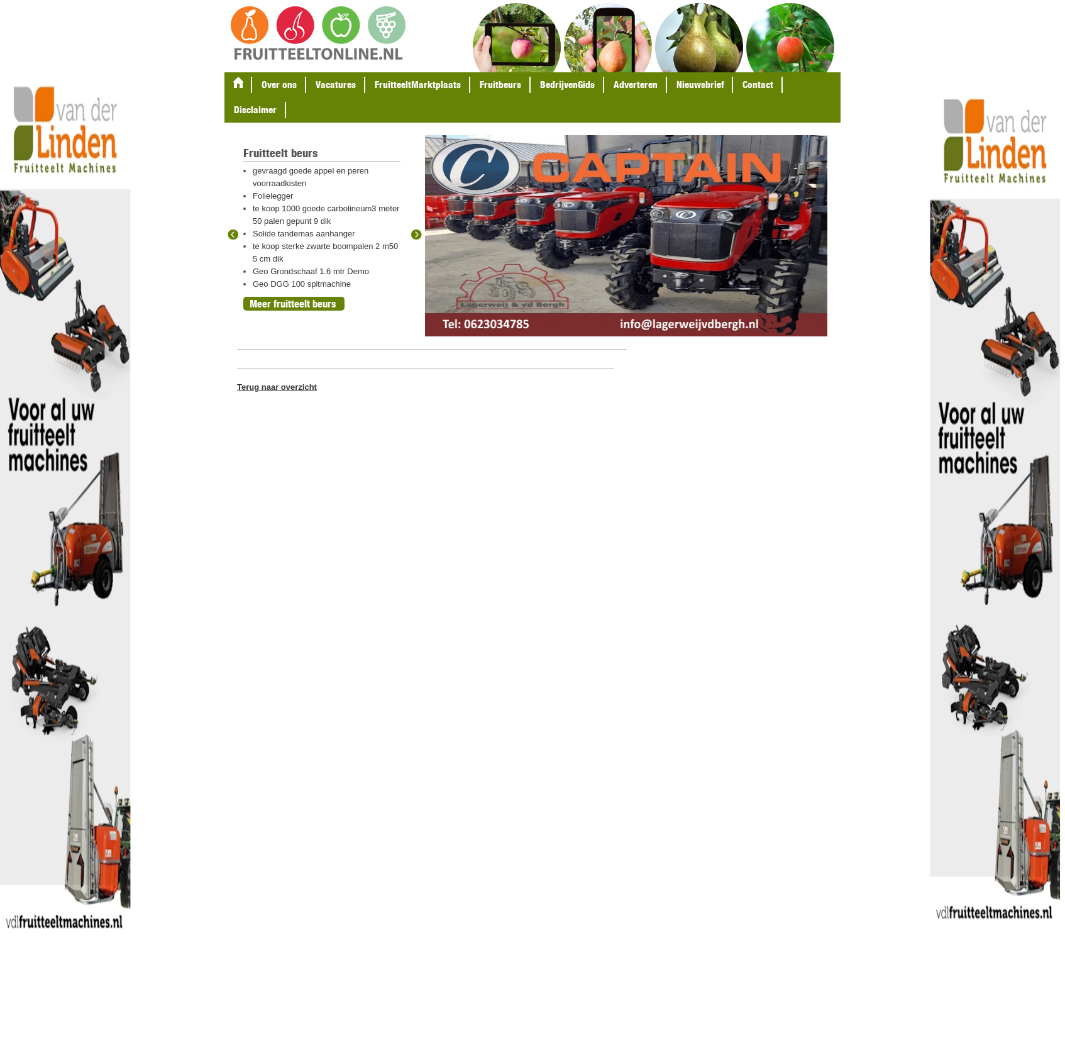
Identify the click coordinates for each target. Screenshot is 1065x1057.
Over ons (279, 85)
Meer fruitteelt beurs (293, 303)
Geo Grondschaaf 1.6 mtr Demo (311, 271)
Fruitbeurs (500, 85)
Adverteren (636, 85)
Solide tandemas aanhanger (304, 233)
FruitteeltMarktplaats (418, 85)
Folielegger (273, 196)
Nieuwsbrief (700, 85)
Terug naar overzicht (277, 387)
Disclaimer (255, 110)
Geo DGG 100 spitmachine (302, 284)
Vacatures (336, 85)
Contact (757, 85)
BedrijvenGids (567, 85)
